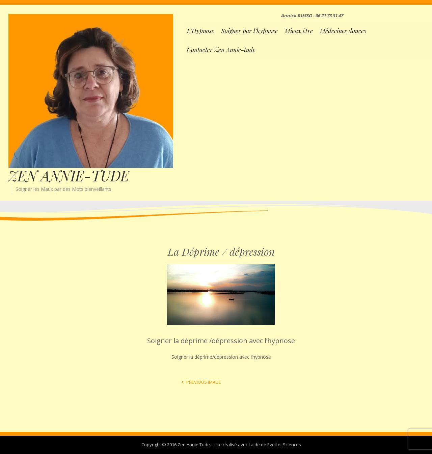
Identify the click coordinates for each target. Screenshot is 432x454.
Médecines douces (343, 31)
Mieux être (299, 31)
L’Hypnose (200, 31)
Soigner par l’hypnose (249, 31)
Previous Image (203, 382)
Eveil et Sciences (284, 445)
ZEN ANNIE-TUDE (68, 175)
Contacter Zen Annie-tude (221, 50)
